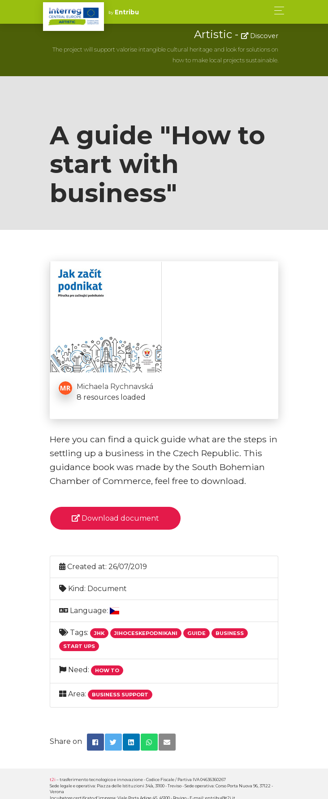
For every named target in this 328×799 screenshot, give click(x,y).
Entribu (127, 12)
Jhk (99, 633)
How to (107, 670)
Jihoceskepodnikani (145, 633)
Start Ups (79, 646)
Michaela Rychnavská (115, 386)
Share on (66, 741)
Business (230, 633)
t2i (53, 779)
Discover (259, 36)
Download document (115, 518)
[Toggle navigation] (276, 10)
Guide (196, 633)
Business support (120, 694)
